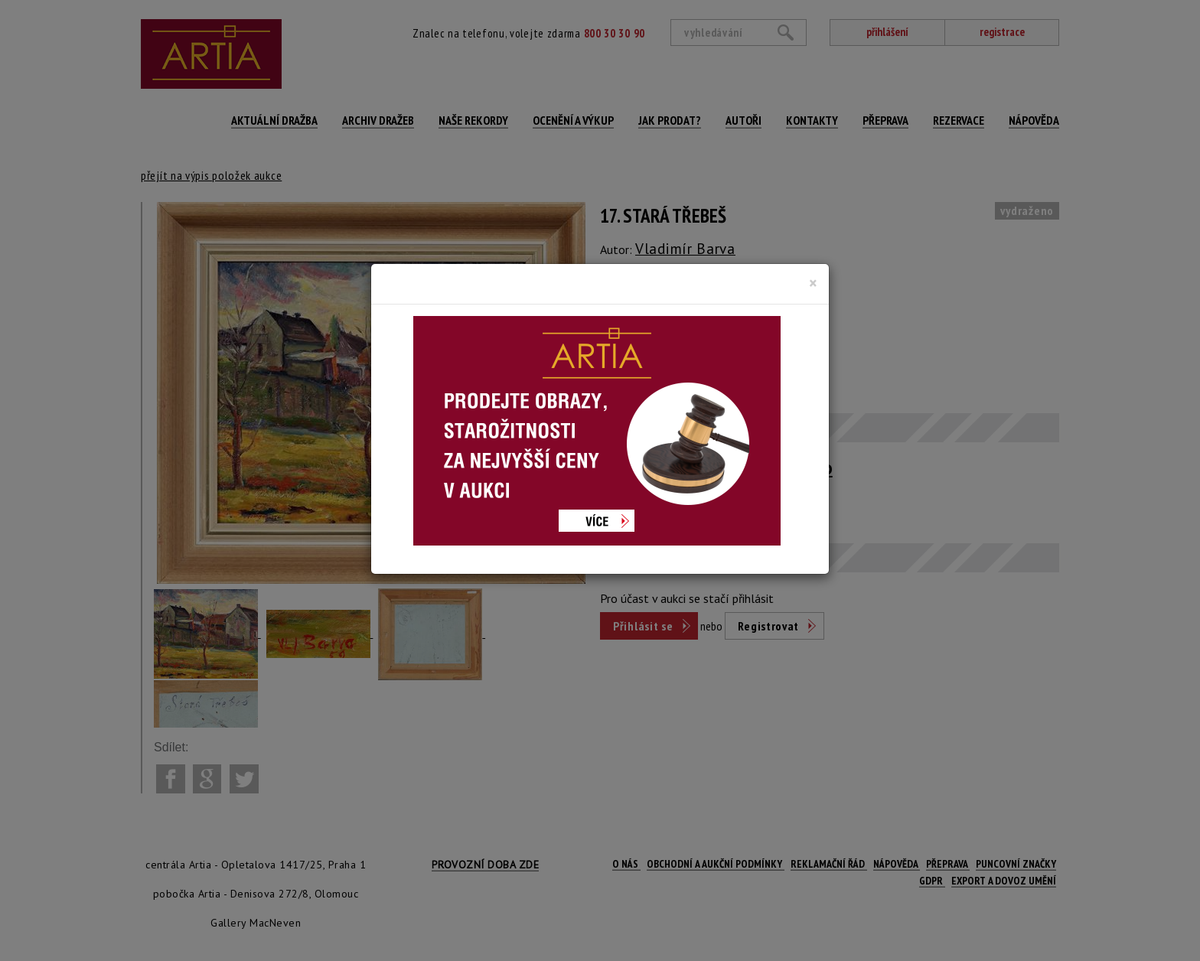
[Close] (813, 283)
